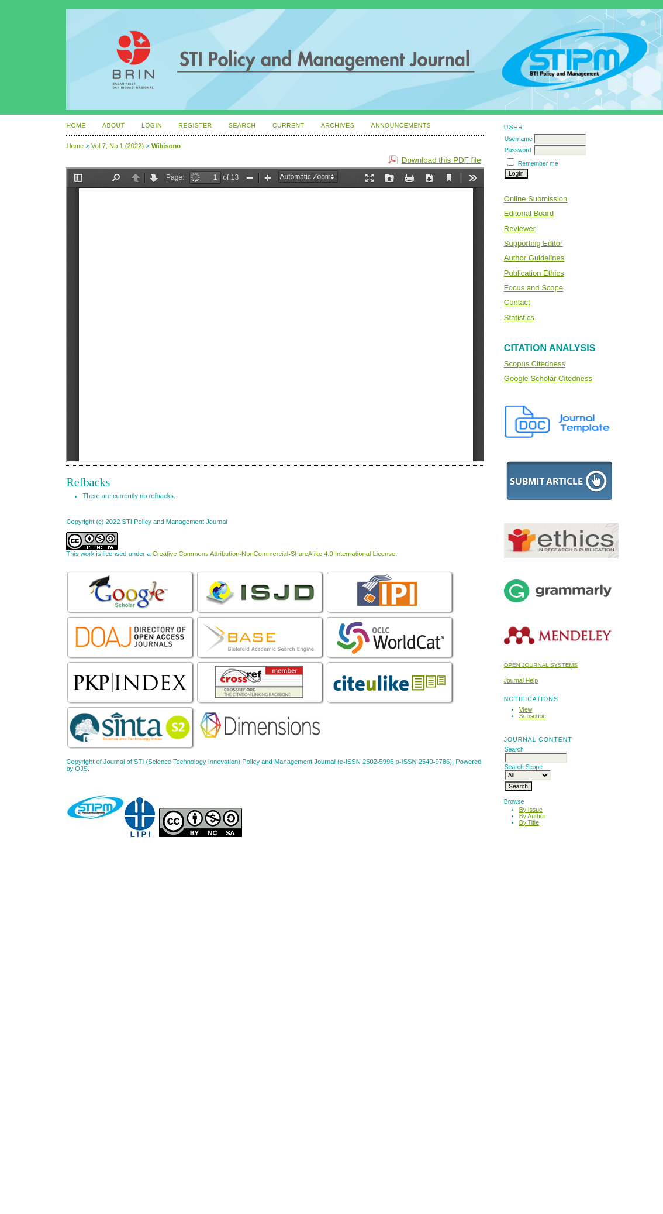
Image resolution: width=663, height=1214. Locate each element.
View (525, 710)
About (113, 125)
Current (288, 125)
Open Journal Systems (541, 664)
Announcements (401, 125)
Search (242, 125)
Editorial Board (529, 213)
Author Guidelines (534, 257)
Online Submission (535, 198)
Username (519, 139)
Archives (337, 125)
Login (151, 125)
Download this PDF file (441, 160)
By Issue (531, 810)
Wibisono (166, 145)
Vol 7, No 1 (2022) (117, 145)
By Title (529, 822)
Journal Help (521, 680)
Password (518, 150)
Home (75, 125)
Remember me (538, 163)
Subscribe (532, 716)
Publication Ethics (534, 273)
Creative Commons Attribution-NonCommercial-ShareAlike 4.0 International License (274, 553)
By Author (532, 816)
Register (195, 125)
